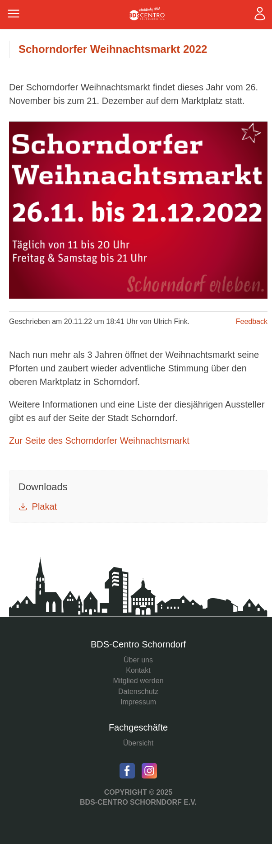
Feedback (251, 321)
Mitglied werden (138, 681)
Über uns (138, 660)
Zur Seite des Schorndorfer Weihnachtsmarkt (99, 440)
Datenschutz (138, 691)
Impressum (138, 702)
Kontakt (138, 670)
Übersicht (138, 743)
